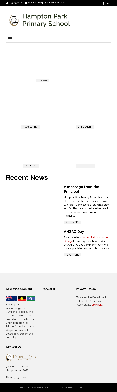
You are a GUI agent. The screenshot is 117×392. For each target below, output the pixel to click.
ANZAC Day (74, 231)
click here (42, 80)
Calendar (30, 165)
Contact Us (85, 165)
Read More (72, 222)
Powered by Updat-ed (72, 388)
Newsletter (30, 127)
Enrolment (85, 127)
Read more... (43, 86)
